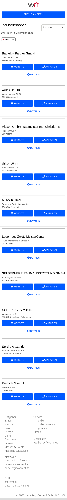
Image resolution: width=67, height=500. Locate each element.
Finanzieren (11, 439)
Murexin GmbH (12, 200)
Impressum (11, 481)
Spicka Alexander (14, 346)
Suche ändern (33, 14)
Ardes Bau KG (12, 90)
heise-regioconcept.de (17, 468)
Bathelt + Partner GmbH (18, 53)
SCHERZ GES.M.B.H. (17, 310)
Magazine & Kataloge (16, 450)
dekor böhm (10, 163)
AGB (7, 478)
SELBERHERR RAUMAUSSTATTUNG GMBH (33, 273)
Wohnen (9, 424)
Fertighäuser (40, 428)
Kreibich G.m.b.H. (14, 383)
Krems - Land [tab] (8, 39)
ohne (17, 32)
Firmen (37, 431)
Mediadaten (40, 438)
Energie (9, 431)
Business (10, 443)
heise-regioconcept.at (17, 464)
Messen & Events (14, 447)
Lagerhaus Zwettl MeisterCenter (23, 236)
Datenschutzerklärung (17, 485)
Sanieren (9, 428)
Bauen (8, 420)
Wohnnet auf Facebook (17, 460)
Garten (8, 435)
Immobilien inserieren (45, 424)
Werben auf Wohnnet (46, 442)
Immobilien (39, 420)
